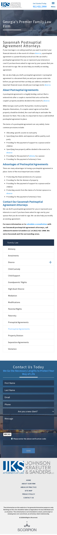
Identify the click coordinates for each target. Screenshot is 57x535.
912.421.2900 (40, 6)
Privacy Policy (28, 495)
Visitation (12, 350)
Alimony (11, 250)
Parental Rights (15, 309)
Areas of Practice (29, 488)
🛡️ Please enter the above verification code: (28, 440)
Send (28, 451)
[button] (53, 5)
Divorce (11, 263)
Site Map (28, 491)
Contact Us (28, 498)
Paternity (12, 316)
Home (28, 481)
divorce (38, 53)
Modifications (14, 303)
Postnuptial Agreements (19, 329)
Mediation (12, 296)
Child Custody (14, 270)
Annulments (13, 256)
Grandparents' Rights (17, 283)
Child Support (14, 276)
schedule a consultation (37, 224)
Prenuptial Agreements (18, 323)
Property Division (15, 336)
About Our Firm (28, 484)
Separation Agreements (18, 343)
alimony (32, 156)
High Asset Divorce (16, 289)
